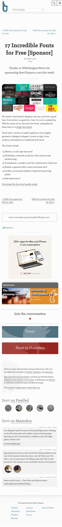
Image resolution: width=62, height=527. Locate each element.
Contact (29, 509)
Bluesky (52, 380)
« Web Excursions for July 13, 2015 (12, 201)
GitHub (29, 372)
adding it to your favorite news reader (19, 380)
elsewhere (49, 372)
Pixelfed (14, 517)
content (11, 387)
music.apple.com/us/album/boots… (18, 485)
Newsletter (30, 513)
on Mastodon (21, 423)
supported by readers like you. (28, 387)
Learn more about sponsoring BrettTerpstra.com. (29, 217)
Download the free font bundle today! (19, 184)
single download (24, 127)
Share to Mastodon (30, 348)
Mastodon (37, 372)
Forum (29, 517)
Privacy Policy (48, 509)
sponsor (9, 227)
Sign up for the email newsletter (17, 377)
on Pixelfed (20, 401)
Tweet (30, 61)
